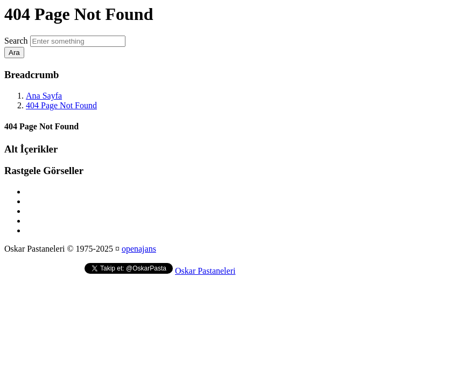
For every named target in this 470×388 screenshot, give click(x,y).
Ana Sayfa (44, 95)
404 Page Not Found (61, 105)
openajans (139, 248)
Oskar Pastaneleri (205, 270)
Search (16, 40)
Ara (14, 52)
